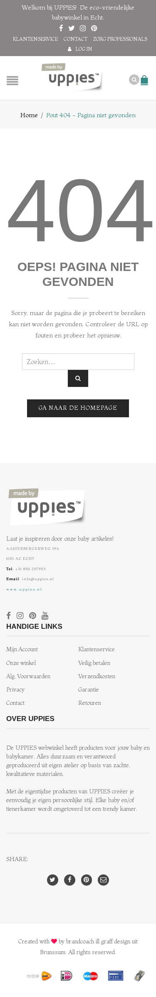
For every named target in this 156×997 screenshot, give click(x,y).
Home (29, 115)
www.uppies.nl (24, 589)
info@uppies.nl (38, 578)
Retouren (89, 703)
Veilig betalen (94, 663)
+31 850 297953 (30, 568)
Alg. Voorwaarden (28, 676)
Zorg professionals (120, 39)
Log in (84, 49)
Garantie (88, 689)
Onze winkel (21, 663)
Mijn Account (22, 649)
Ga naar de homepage (78, 407)
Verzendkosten (96, 676)
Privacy (15, 689)
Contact (75, 39)
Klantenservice (35, 39)
